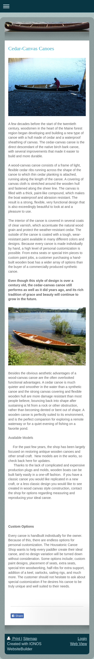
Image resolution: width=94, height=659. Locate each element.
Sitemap (30, 639)
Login (82, 639)
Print (14, 639)
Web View (78, 644)
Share (17, 616)
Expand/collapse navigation (47, 6)
